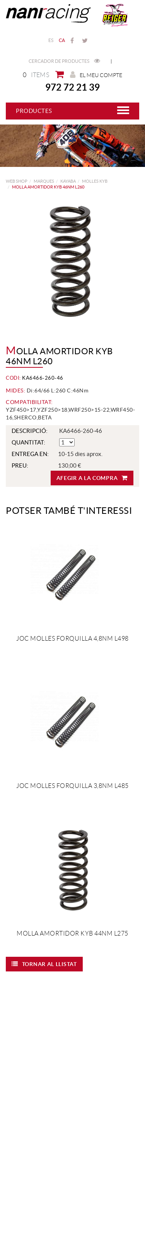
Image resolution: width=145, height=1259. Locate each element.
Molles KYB (94, 181)
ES (51, 40)
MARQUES (44, 181)
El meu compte (96, 75)
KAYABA (68, 181)
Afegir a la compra (92, 478)
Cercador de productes (64, 61)
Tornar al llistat (44, 964)
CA (62, 40)
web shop (16, 181)
